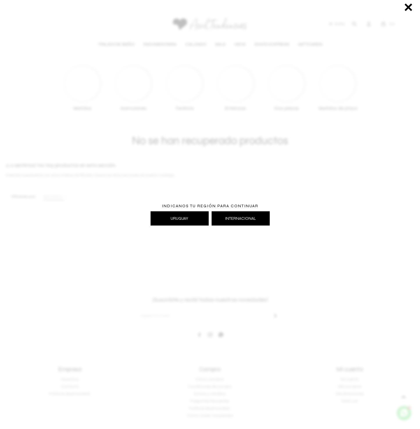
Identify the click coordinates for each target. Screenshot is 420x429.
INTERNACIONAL (240, 218)
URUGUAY (179, 218)
